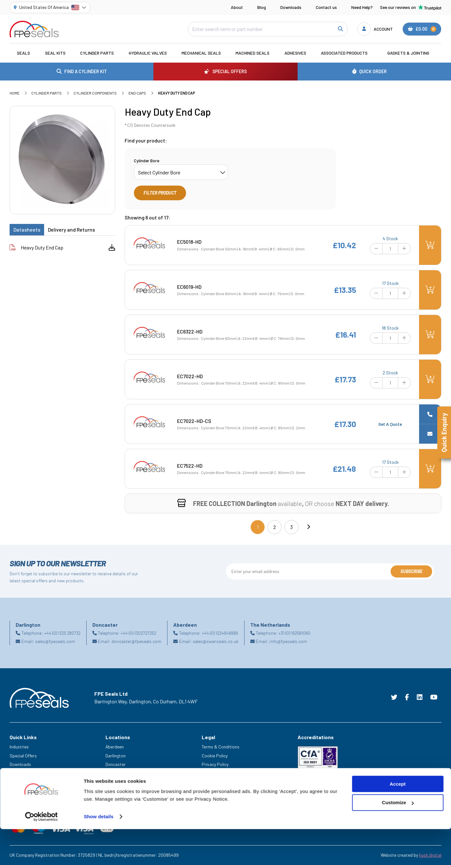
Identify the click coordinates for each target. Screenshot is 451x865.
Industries (19, 746)
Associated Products (344, 53)
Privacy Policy (215, 764)
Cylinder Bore (146, 160)
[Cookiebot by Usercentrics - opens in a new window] (41, 852)
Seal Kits (55, 53)
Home (14, 93)
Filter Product (160, 192)
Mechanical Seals (201, 53)
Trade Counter (23, 800)
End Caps (137, 93)
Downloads (290, 7)
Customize (398, 838)
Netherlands (117, 773)
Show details (98, 852)
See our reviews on (410, 7)
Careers (17, 782)
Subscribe (411, 571)
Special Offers (23, 755)
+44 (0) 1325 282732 (62, 633)
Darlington (115, 755)
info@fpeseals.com (288, 641)
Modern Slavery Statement (227, 773)
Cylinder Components (95, 93)
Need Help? (362, 7)
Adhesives (295, 53)
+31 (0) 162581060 (294, 633)
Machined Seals (252, 53)
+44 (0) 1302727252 (138, 633)
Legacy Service (24, 791)
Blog (261, 7)
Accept (398, 820)
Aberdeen (114, 746)
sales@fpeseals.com (55, 641)
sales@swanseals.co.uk (215, 641)
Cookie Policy (215, 755)
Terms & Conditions (220, 746)
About (237, 7)
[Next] (308, 527)
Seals (23, 53)
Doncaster (115, 764)
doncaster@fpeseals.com (136, 641)
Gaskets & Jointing (408, 53)
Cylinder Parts (97, 53)
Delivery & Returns (219, 782)
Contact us (326, 7)
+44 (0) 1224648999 (220, 633)
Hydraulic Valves (148, 53)
